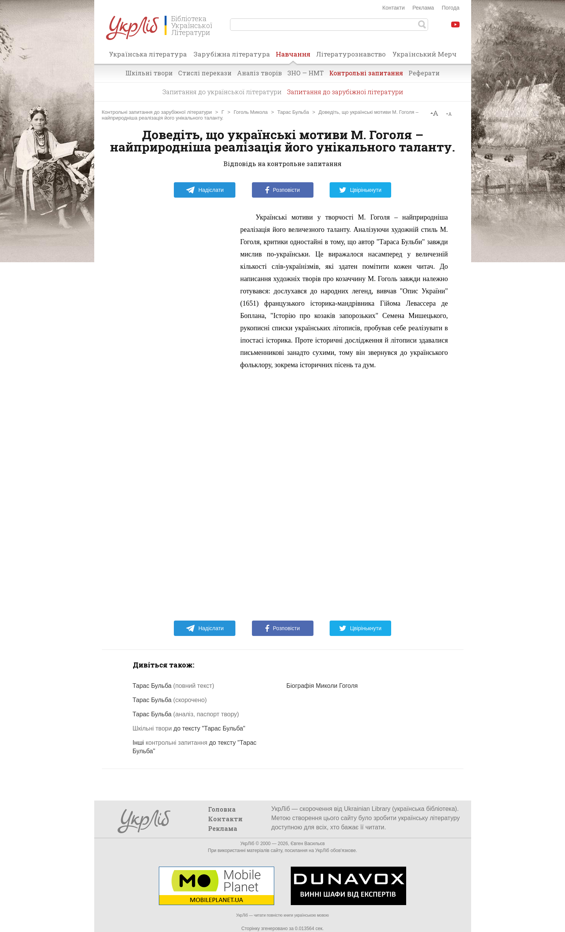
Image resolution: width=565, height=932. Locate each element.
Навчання (293, 56)
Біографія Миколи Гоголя (322, 685)
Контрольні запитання (366, 73)
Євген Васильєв (307, 843)
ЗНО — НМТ (305, 73)
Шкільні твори (149, 73)
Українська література (148, 54)
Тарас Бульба (293, 112)
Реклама (423, 7)
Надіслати (205, 189)
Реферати (424, 73)
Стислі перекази (205, 73)
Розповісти (282, 189)
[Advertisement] (175, 326)
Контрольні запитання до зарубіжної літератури (157, 112)
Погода (450, 7)
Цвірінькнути (360, 189)
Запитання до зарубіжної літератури (345, 92)
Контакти (393, 7)
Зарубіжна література (231, 54)
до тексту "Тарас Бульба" (189, 728)
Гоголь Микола (251, 112)
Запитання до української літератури (222, 92)
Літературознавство (351, 54)
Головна (222, 809)
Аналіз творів (259, 73)
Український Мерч (424, 54)
